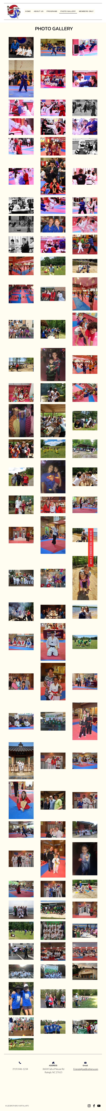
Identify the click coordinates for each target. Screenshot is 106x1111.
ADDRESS (53, 1065)
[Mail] (85, 1062)
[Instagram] (89, 1106)
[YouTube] (99, 1106)
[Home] (53, 1062)
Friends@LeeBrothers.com (85, 1069)
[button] (51, 11)
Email (85, 1065)
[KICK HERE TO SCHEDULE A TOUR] (90, 547)
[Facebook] (94, 1106)
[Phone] (20, 1062)
